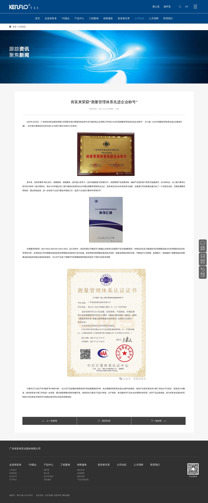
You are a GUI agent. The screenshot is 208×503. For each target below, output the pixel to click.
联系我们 (168, 18)
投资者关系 (124, 18)
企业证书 (13, 476)
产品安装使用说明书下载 (84, 480)
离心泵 (156, 6)
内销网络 (81, 473)
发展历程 (13, 473)
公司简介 (13, 470)
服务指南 (81, 476)
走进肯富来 (51, 20)
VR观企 (65, 18)
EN (186, 6)
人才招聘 (154, 18)
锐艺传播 (49, 495)
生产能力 (13, 480)
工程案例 (94, 18)
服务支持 (81, 470)
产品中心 (79, 20)
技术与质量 (48, 476)
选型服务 (47, 480)
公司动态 (139, 18)
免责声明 (57, 495)
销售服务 (108, 20)
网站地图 (66, 495)
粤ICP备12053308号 (25, 495)
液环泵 (167, 6)
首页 (37, 18)
